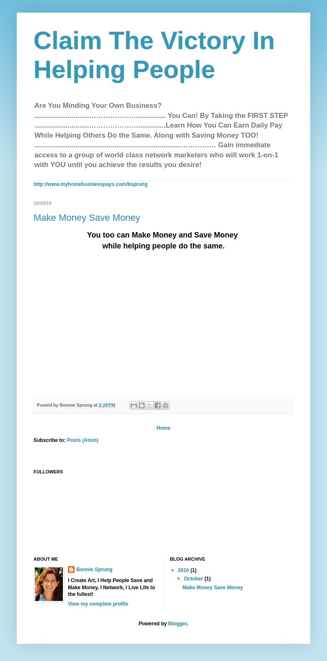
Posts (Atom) (83, 440)
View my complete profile (98, 604)
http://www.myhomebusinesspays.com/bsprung (91, 184)
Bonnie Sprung (94, 569)
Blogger (177, 624)
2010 (184, 570)
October (194, 579)
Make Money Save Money (87, 217)
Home (163, 428)
